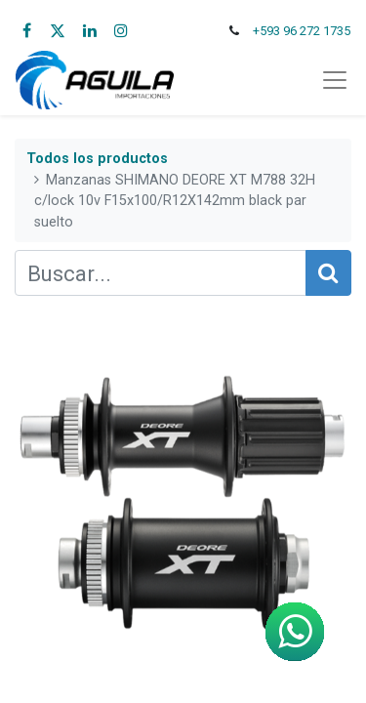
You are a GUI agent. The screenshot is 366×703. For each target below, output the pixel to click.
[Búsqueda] (328, 273)
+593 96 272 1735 (301, 30)
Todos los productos (97, 158)
